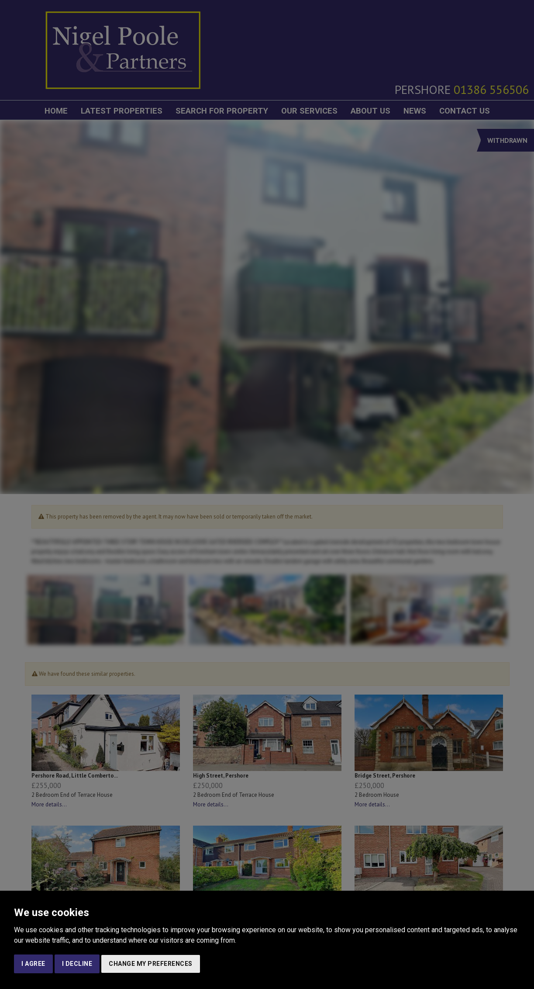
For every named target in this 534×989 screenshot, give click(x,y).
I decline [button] (77, 963)
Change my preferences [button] (151, 963)
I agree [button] (33, 963)
